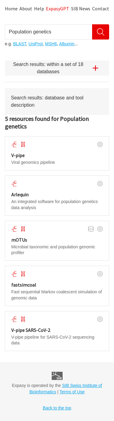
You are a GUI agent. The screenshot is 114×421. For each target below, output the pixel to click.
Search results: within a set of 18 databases (58, 68)
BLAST (19, 43)
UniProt (36, 43)
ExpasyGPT (57, 8)
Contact (100, 8)
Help (39, 8)
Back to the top (57, 407)
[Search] (100, 32)
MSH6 (51, 43)
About (25, 8)
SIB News (80, 8)
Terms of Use (72, 391)
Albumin (66, 43)
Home (11, 8)
